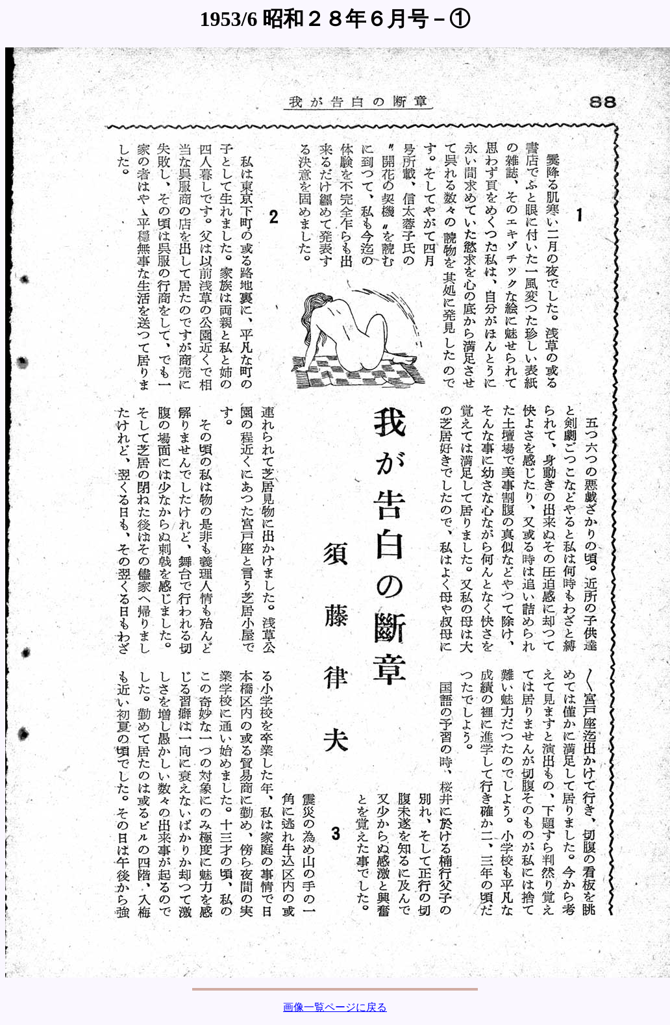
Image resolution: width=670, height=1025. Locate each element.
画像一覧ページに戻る (335, 1007)
